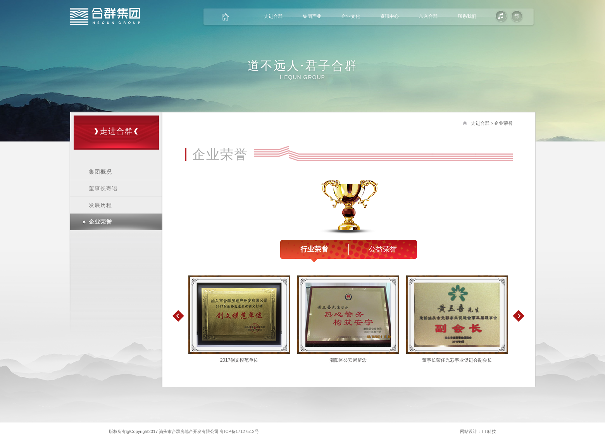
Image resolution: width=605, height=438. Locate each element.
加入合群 (428, 16)
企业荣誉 (100, 222)
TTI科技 (488, 431)
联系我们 (467, 16)
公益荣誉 (383, 249)
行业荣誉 (314, 250)
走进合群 (273, 16)
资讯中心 (389, 16)
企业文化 (350, 16)
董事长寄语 (103, 188)
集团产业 (312, 16)
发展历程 (100, 205)
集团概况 (100, 172)
